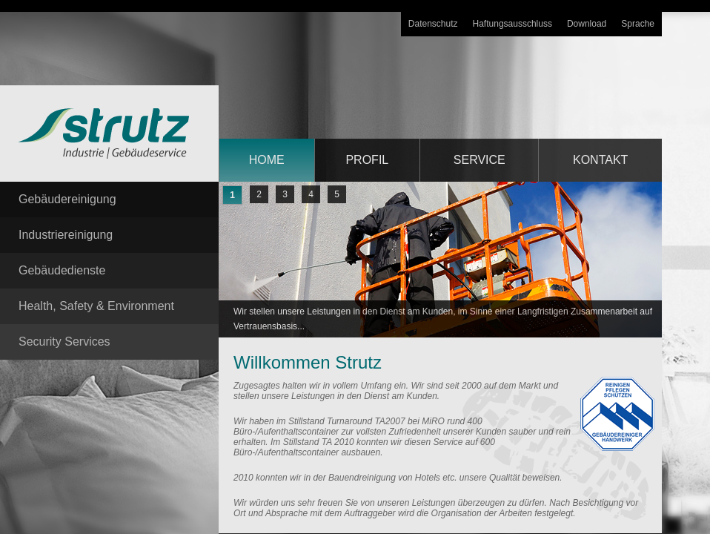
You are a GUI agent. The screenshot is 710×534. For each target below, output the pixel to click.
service (479, 160)
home (267, 160)
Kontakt (600, 160)
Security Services (64, 341)
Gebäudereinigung (67, 199)
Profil (366, 160)
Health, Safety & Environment (96, 306)
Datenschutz (433, 24)
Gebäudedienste (62, 270)
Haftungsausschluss (512, 24)
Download (586, 24)
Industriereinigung (66, 234)
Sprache (637, 24)
